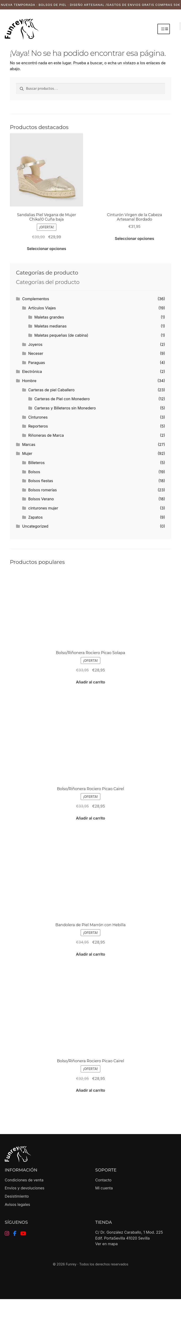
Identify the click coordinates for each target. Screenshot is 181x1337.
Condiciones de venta (24, 1180)
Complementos (35, 298)
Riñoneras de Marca (46, 435)
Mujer (27, 453)
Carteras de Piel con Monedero (62, 398)
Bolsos (34, 471)
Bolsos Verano (41, 499)
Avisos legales (17, 1204)
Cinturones (38, 417)
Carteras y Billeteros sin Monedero (65, 408)
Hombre (29, 380)
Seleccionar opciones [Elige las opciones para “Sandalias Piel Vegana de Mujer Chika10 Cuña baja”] (46, 248)
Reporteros (38, 426)
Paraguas (36, 362)
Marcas (28, 444)
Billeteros (36, 462)
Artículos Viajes (42, 308)
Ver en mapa (106, 1243)
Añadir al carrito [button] (90, 682)
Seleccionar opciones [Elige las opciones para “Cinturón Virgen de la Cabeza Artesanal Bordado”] (134, 238)
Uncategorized (35, 526)
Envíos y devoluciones (24, 1188)
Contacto (103, 1180)
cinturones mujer (43, 508)
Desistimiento (17, 1196)
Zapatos (35, 517)
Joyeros (35, 344)
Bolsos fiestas (40, 480)
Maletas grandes (49, 317)
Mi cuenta (104, 1188)
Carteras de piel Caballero (51, 390)
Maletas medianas (50, 326)
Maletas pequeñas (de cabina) (61, 335)
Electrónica (32, 371)
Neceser (35, 353)
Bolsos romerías (42, 490)
